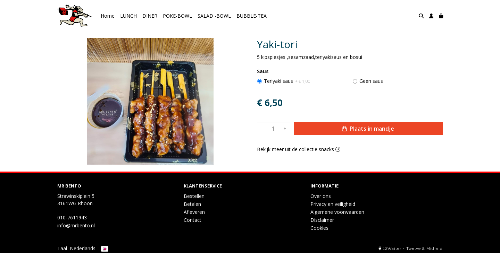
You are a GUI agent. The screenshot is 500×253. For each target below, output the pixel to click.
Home (108, 15)
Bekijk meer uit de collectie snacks (298, 149)
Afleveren (194, 212)
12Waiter (392, 248)
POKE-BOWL (177, 15)
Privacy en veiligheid (332, 204)
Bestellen (194, 196)
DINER (149, 15)
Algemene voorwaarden (337, 212)
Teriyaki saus (287, 81)
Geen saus (371, 81)
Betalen (192, 204)
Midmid (434, 248)
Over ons (320, 196)
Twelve (413, 248)
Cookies (319, 228)
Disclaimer (322, 220)
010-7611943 (72, 217)
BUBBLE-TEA (251, 15)
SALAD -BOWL (214, 15)
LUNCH (128, 15)
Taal (62, 248)
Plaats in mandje (368, 128)
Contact (192, 220)
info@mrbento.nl (76, 225)
